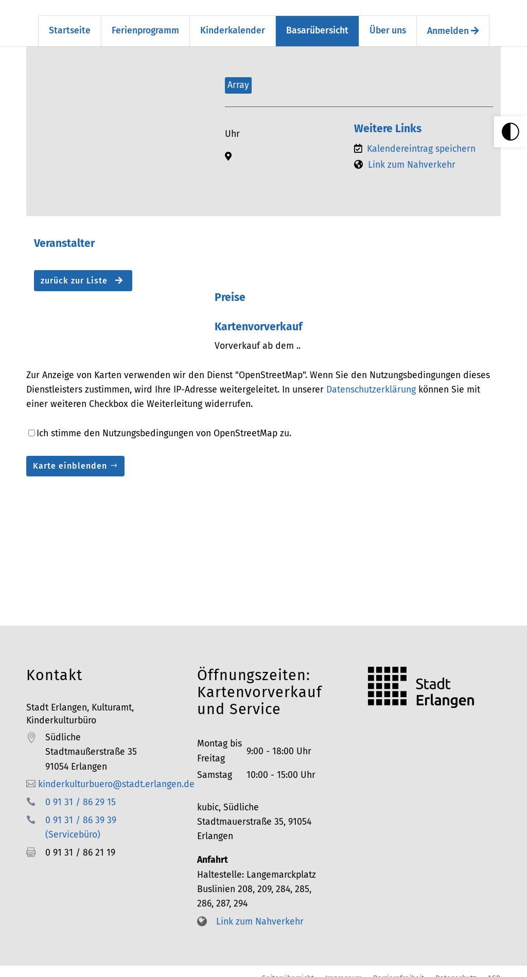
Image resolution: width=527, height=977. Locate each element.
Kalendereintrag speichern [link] (421, 139)
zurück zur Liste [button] (82, 271)
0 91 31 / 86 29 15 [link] (80, 793)
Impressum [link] (343, 969)
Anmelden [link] (453, 21)
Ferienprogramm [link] (145, 21)
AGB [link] (494, 969)
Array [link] (238, 75)
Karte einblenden (70, 456)
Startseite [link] (70, 21)
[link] (510, 131)
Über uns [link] (388, 21)
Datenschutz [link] (455, 969)
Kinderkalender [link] (232, 21)
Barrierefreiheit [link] (398, 969)
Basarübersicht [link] (317, 21)
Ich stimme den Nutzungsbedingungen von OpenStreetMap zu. (164, 424)
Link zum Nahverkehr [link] (411, 155)
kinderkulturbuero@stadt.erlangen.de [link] (116, 775)
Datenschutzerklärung (371, 380)
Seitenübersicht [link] (288, 969)
